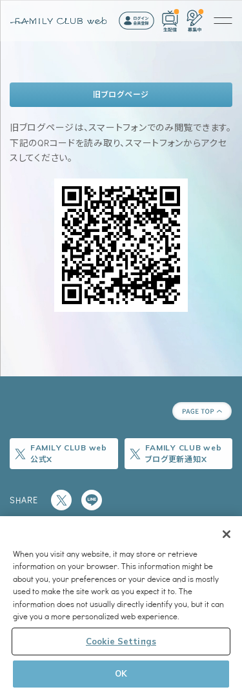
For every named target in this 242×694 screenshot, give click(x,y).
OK (121, 673)
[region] (121, 605)
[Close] (226, 534)
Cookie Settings (121, 641)
